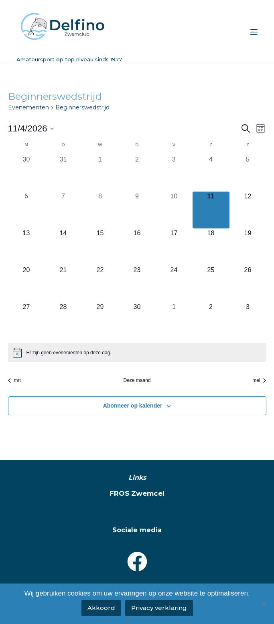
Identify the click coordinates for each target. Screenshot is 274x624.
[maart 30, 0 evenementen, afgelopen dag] (26, 173)
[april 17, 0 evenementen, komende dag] (174, 246)
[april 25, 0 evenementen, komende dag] (211, 283)
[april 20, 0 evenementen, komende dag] (26, 283)
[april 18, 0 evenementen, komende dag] (211, 246)
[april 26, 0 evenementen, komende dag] (247, 283)
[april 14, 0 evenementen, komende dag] (63, 246)
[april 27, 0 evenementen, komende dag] (26, 320)
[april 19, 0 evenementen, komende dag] (247, 246)
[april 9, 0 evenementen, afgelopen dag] (137, 210)
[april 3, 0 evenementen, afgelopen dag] (174, 173)
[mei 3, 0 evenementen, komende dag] (247, 320)
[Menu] (254, 32)
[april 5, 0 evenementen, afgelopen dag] (247, 173)
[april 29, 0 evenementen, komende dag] (100, 320)
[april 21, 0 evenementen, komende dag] (63, 283)
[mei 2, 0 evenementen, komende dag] (211, 320)
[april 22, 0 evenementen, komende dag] (100, 283)
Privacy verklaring (159, 608)
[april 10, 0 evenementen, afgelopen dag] (174, 210)
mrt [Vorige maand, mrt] (14, 380)
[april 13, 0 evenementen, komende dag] (26, 246)
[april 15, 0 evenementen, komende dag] (100, 246)
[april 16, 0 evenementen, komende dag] (137, 246)
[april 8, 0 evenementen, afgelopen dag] (100, 210)
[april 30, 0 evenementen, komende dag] (137, 320)
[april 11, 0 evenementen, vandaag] (211, 210)
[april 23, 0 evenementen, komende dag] (137, 283)
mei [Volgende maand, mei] (259, 380)
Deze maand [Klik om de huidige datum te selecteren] (136, 380)
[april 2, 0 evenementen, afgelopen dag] (137, 173)
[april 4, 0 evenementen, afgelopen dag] (211, 173)
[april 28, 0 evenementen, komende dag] (63, 320)
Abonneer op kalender (132, 405)
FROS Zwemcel (137, 493)
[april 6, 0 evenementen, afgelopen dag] (26, 210)
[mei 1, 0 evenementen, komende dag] (174, 320)
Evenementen (28, 107)
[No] (264, 604)
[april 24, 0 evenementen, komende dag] (174, 283)
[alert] (137, 352)
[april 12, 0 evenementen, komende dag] (247, 210)
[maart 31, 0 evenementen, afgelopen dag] (63, 173)
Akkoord (101, 608)
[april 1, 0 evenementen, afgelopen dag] (100, 173)
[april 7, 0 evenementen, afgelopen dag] (63, 210)
